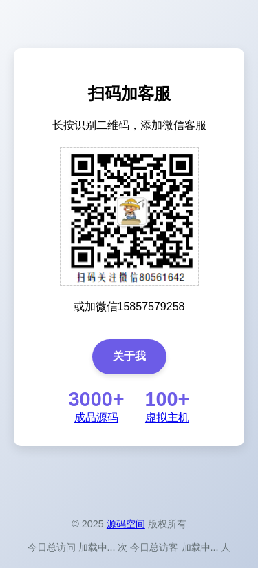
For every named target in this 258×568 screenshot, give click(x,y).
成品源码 (96, 417)
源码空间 (126, 523)
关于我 (129, 356)
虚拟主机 (167, 417)
